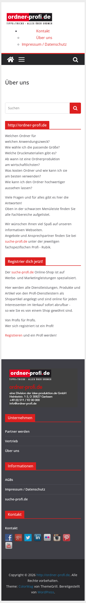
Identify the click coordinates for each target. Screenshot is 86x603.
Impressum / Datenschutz (44, 44)
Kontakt (43, 31)
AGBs (9, 479)
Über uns (44, 37)
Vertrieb (11, 441)
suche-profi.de (16, 241)
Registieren (14, 335)
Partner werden (17, 431)
